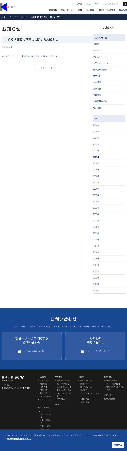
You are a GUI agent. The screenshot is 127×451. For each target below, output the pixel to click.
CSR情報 (90, 9)
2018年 (96, 175)
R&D (80, 9)
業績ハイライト (86, 383)
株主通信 (97, 82)
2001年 (96, 283)
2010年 (96, 226)
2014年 (96, 201)
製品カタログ (45, 429)
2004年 (96, 264)
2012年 (96, 214)
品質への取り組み (64, 383)
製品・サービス (68, 9)
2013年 (96, 207)
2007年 (96, 245)
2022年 (96, 150)
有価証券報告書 (100, 69)
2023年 (96, 144)
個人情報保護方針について (19, 438)
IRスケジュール (86, 387)
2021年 (96, 156)
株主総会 (97, 75)
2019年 (96, 169)
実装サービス (45, 426)
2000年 (96, 290)
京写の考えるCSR (64, 387)
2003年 (96, 271)
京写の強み (84, 402)
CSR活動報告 (62, 399)
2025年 (96, 131)
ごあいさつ (44, 380)
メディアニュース (101, 63)
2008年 (96, 239)
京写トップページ (9, 17)
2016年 (96, 188)
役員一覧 (43, 390)
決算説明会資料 (100, 101)
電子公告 (97, 107)
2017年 (96, 182)
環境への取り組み (64, 380)
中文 (96, 4)
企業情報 (53, 9)
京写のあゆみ (45, 396)
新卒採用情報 (111, 380)
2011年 (96, 220)
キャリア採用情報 (113, 383)
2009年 (96, 233)
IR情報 (101, 9)
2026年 (96, 125)
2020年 (96, 163)
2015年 (96, 195)
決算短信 (97, 94)
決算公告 (97, 88)
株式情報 (83, 390)
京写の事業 (84, 399)
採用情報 (111, 9)
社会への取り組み (64, 390)
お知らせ (123, 9)
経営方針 (43, 383)
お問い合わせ (110, 398)
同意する (118, 444)
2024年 (96, 137)
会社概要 (43, 387)
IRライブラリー (86, 380)
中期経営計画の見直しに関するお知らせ (39, 56)
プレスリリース (100, 56)
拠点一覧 (43, 393)
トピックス (98, 50)
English (88, 4)
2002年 (96, 277)
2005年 (96, 258)
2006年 (96, 252)
